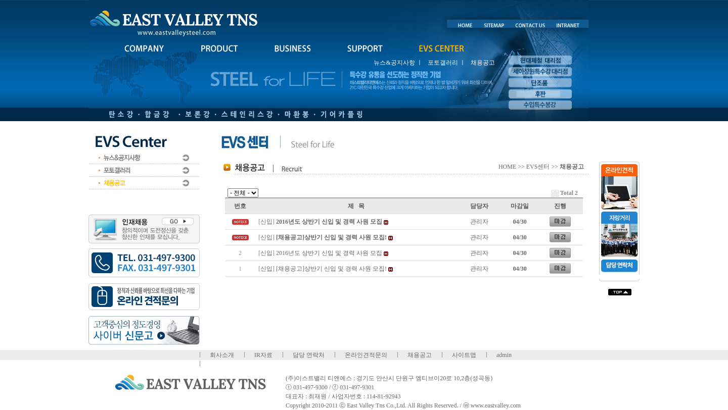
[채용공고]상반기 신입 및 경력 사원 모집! (331, 268)
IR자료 (263, 354)
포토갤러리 (443, 62)
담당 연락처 (309, 354)
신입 (266, 221)
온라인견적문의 (366, 354)
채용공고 (483, 62)
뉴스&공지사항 (394, 62)
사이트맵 (464, 354)
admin (504, 354)
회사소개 (222, 354)
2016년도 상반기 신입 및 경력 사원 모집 (329, 253)
